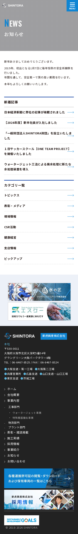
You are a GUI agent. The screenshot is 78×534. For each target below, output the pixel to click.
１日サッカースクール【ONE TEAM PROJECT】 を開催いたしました (37, 151)
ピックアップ (13, 258)
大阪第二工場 (45, 369)
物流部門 (14, 423)
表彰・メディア (14, 206)
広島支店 (30, 374)
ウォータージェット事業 (26, 412)
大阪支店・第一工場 (18, 369)
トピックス (11, 195)
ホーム (11, 389)
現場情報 (10, 216)
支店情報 (10, 248)
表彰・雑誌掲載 (18, 432)
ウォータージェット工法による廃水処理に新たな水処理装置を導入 (37, 166)
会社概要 (13, 395)
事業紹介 (13, 449)
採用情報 (13, 444)
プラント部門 (16, 427)
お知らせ (13, 455)
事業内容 (13, 400)
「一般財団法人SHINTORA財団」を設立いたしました (38, 135)
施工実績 (13, 438)
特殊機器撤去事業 (22, 417)
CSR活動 (10, 227)
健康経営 (10, 237)
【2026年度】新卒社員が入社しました (30, 122)
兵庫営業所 (12, 374)
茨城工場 (27, 378)
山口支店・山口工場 (54, 374)
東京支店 (11, 378)
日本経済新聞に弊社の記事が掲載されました (34, 112)
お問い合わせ (16, 461)
